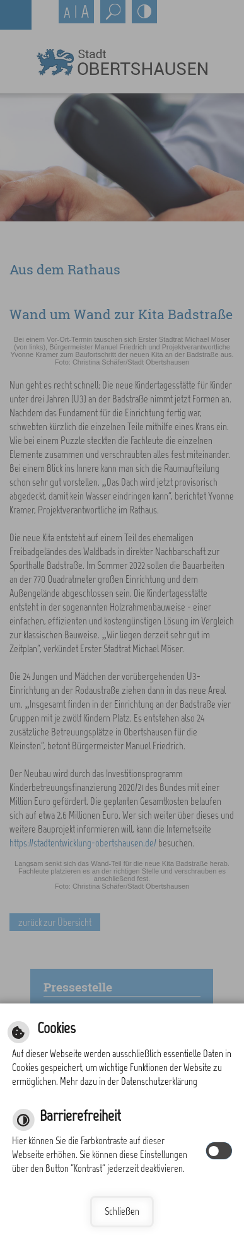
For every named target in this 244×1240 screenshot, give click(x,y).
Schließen (122, 1211)
